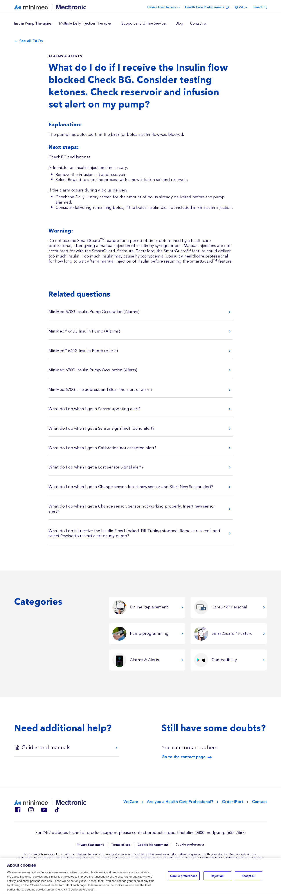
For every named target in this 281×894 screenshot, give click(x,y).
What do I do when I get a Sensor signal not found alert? (101, 428)
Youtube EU (43, 809)
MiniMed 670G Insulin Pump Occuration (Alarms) (94, 311)
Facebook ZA (17, 809)
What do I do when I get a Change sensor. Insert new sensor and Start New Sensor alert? (131, 486)
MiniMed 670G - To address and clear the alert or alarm (100, 389)
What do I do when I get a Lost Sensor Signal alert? (96, 467)
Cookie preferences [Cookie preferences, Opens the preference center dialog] (183, 878)
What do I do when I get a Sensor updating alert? (95, 409)
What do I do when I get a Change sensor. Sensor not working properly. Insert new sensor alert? (132, 509)
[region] (140, 23)
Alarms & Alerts (65, 56)
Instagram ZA (30, 809)
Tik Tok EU (57, 809)
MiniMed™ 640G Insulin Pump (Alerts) (83, 350)
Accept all (248, 878)
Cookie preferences (190, 845)
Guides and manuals (46, 747)
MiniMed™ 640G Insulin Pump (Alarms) (84, 331)
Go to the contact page (183, 757)
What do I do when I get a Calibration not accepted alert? (102, 448)
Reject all (217, 878)
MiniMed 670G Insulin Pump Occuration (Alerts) (93, 370)
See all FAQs (31, 41)
